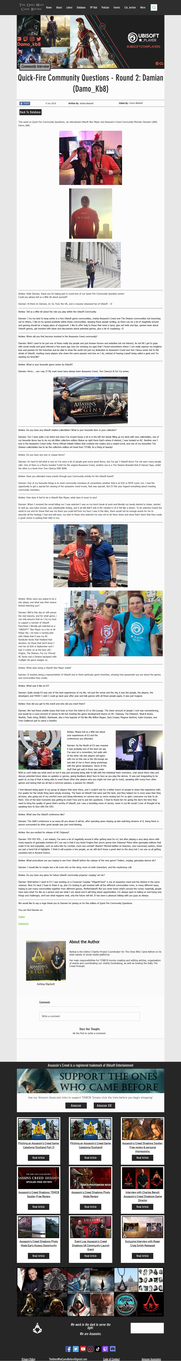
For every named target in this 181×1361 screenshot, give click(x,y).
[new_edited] (113, 1349)
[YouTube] (83, 1349)
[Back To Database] (30, 112)
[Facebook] (68, 1349)
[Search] (154, 7)
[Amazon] (76, 1106)
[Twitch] (105, 1349)
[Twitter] (76, 1349)
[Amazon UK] (104, 1106)
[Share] (24, 103)
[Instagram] (90, 1349)
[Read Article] (38, 1158)
